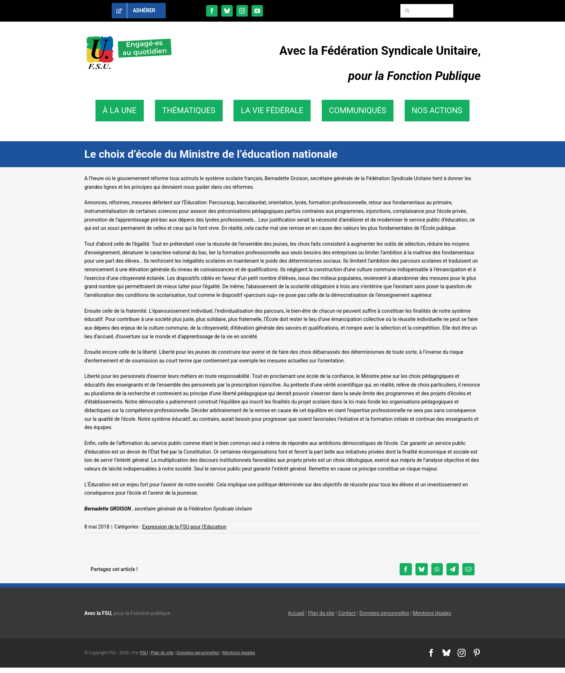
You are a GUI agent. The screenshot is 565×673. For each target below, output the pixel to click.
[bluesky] (227, 11)
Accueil (296, 613)
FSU (144, 652)
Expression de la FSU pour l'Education (184, 527)
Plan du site (321, 613)
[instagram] (242, 11)
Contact (347, 613)
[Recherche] (407, 11)
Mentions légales (432, 613)
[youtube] (257, 11)
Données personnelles (384, 613)
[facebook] (212, 11)
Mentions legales (238, 652)
